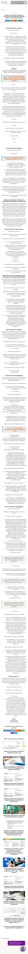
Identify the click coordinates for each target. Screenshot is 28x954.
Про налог (4, 2)
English (3, 10)
